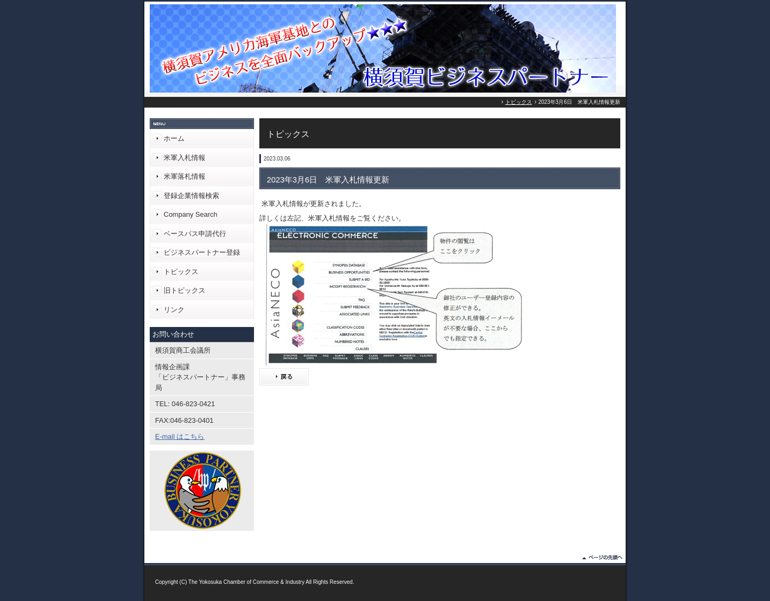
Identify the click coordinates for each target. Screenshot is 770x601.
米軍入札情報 (184, 158)
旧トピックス (184, 290)
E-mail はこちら (179, 436)
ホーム (174, 138)
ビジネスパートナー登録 (202, 252)
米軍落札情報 (184, 176)
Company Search (190, 214)
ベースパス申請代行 (195, 234)
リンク (174, 310)
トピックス (518, 102)
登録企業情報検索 (191, 196)
